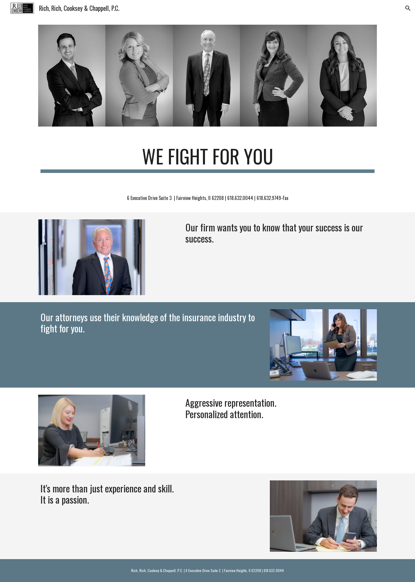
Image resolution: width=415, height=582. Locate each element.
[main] (207, 159)
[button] (408, 8)
